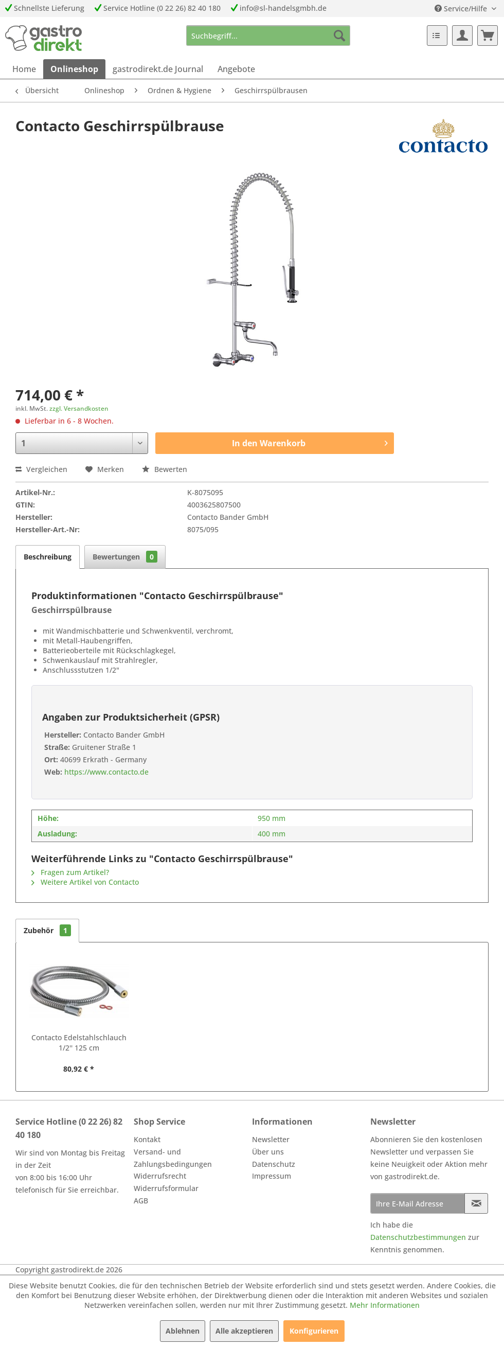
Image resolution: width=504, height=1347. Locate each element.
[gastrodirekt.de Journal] (157, 69)
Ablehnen (183, 1331)
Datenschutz (273, 1164)
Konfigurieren (314, 1331)
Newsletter (271, 1139)
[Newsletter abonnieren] (476, 1203)
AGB (141, 1200)
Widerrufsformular (166, 1188)
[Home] (24, 69)
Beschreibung (47, 557)
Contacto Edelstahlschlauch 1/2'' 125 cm (79, 1043)
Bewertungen (125, 557)
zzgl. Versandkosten (79, 408)
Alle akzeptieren (244, 1331)
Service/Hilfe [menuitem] (462, 8)
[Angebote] (236, 69)
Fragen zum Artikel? (70, 872)
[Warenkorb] (487, 35)
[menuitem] (268, 35)
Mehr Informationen (385, 1305)
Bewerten (164, 469)
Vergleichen (41, 469)
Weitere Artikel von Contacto (85, 882)
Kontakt (147, 1139)
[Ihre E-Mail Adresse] (417, 1203)
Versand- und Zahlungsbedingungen (173, 1158)
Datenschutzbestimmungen (418, 1237)
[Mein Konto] (462, 35)
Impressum (271, 1176)
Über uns (268, 1152)
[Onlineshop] (74, 69)
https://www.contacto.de (105, 772)
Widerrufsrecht (160, 1176)
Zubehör (47, 930)
